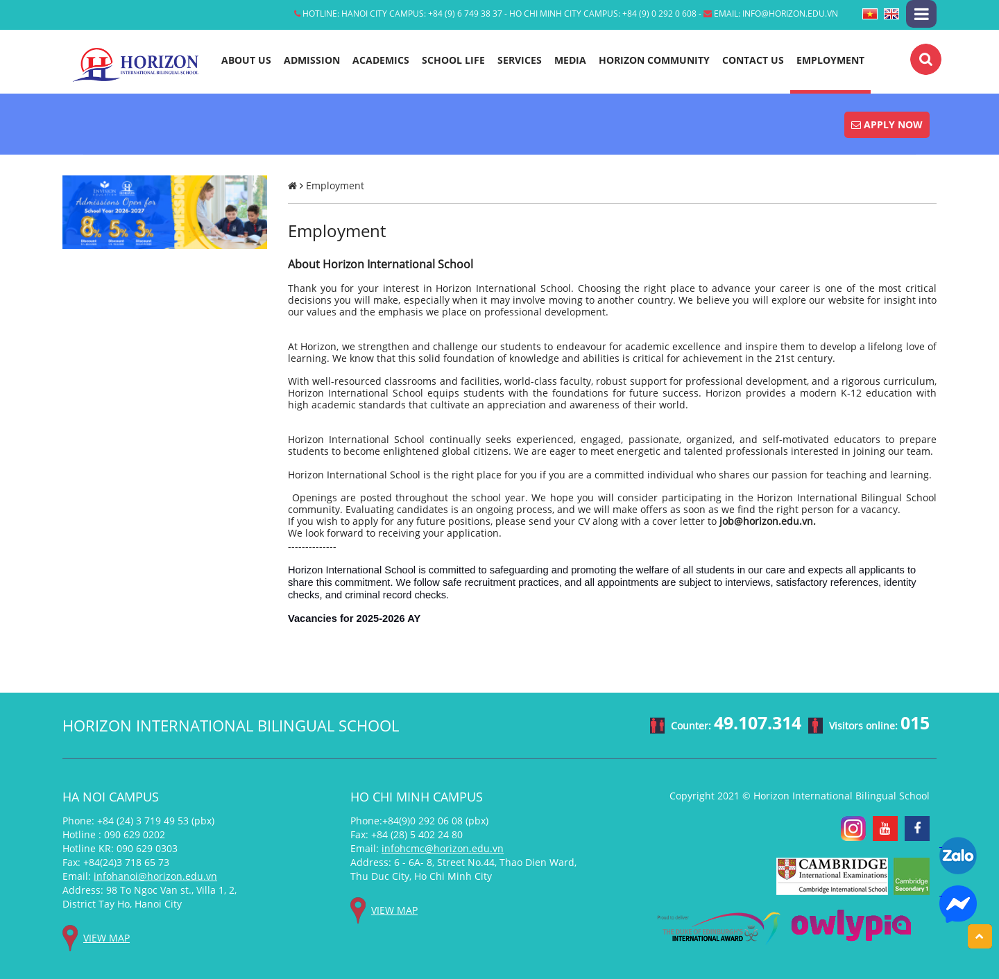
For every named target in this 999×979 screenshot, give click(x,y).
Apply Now (887, 124)
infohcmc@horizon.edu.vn (443, 848)
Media (570, 60)
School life (453, 60)
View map (106, 937)
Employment (830, 60)
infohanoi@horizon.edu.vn (155, 876)
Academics (380, 60)
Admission (312, 60)
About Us (246, 60)
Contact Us (753, 60)
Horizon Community (654, 60)
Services (519, 60)
